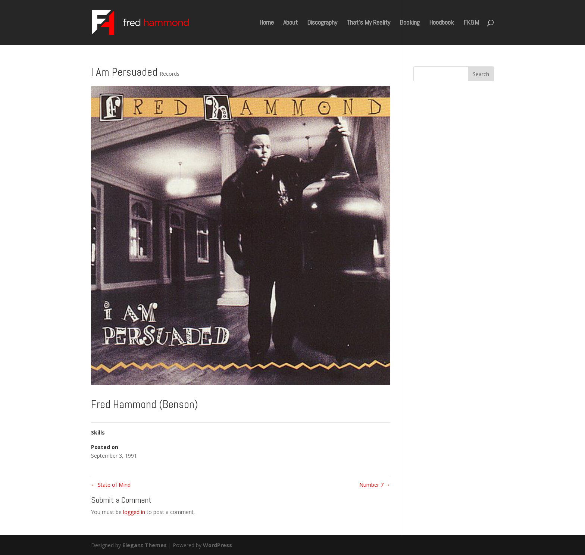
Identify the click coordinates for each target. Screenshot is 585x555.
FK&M (471, 23)
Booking (410, 23)
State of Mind (111, 484)
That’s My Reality (368, 23)
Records (169, 73)
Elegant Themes (144, 545)
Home (266, 23)
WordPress (217, 545)
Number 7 (374, 484)
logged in (134, 511)
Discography (322, 23)
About (290, 23)
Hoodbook (441, 23)
